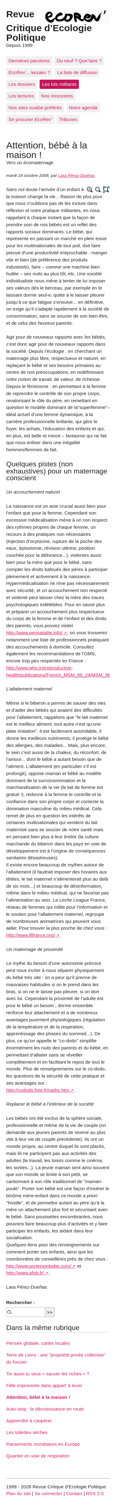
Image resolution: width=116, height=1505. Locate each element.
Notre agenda (83, 107)
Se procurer (30, 119)
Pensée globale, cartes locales (38, 1343)
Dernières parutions (29, 60)
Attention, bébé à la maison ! (38, 1397)
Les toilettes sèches (26, 1432)
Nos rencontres (57, 95)
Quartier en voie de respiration (37, 1455)
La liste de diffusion (77, 72)
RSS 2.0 (95, 1493)
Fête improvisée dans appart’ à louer (44, 1385)
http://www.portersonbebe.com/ (38, 1266)
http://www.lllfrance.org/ (30, 935)
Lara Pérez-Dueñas (76, 175)
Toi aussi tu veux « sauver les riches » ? (47, 1373)
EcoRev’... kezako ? (29, 72)
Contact (74, 1493)
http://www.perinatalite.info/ (34, 632)
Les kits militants (59, 84)
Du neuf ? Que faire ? (79, 60)
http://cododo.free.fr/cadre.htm (37, 1090)
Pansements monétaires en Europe (43, 1444)
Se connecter (48, 1493)
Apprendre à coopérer (29, 1420)
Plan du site (18, 1493)
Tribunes (68, 119)
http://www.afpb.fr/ (25, 1272)
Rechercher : (20, 1302)
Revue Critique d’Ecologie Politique (49, 25)
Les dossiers (22, 84)
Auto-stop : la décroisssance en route (45, 1408)
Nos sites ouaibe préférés (35, 107)
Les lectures (21, 95)
